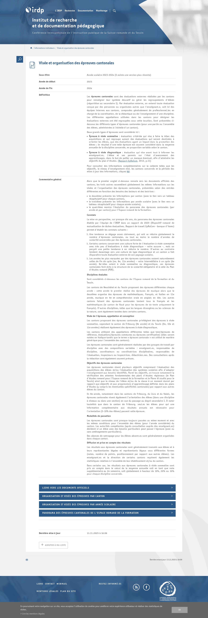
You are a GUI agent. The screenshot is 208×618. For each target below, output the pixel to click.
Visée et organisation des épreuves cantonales (75, 48)
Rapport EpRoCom (128, 161)
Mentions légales (48, 592)
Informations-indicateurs (44, 48)
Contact (50, 584)
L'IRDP (58, 11)
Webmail (62, 584)
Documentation (85, 11)
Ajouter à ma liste (55, 545)
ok (179, 610)
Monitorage (101, 11)
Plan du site (68, 592)
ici (128, 171)
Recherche (70, 11)
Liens (40, 584)
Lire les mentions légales (33, 614)
